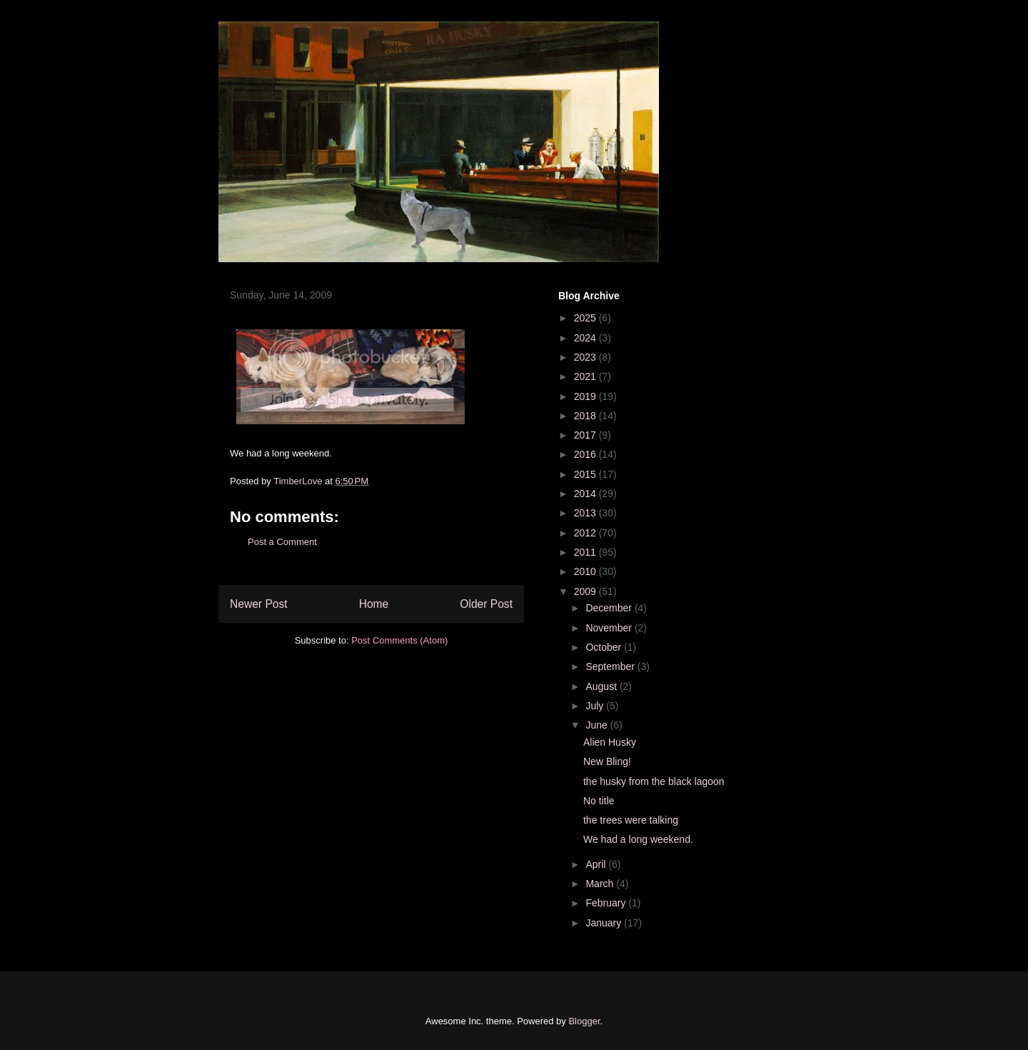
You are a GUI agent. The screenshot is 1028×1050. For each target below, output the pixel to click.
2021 (586, 376)
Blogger (584, 1021)
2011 (586, 552)
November (609, 628)
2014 (586, 493)
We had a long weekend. (638, 839)
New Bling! (607, 761)
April (596, 864)
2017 (586, 435)
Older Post (486, 604)
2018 (586, 415)
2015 (586, 474)
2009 (586, 591)
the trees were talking (630, 820)
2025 (586, 318)
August (602, 686)
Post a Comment (282, 541)
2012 (586, 533)
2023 (586, 357)
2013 (586, 513)
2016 (586, 454)
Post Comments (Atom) (399, 640)
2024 (586, 338)
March (600, 883)
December (609, 608)
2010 (586, 571)
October (604, 647)
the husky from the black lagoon (654, 781)
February (606, 903)
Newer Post (259, 604)
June (597, 725)
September (611, 666)
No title (599, 800)
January (604, 923)
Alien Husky (609, 742)
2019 (586, 396)
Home (374, 604)
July (595, 705)
